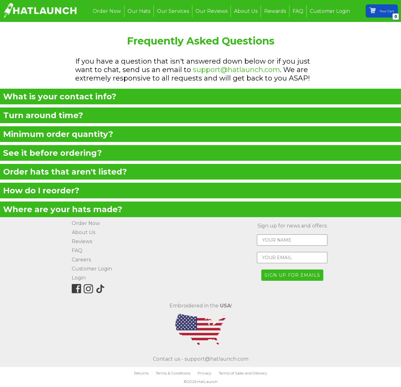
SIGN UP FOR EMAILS (292, 275)
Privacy (204, 373)
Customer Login (330, 11)
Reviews (82, 241)
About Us (246, 11)
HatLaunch (207, 381)
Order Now (107, 11)
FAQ (298, 11)
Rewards (275, 11)
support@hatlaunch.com (236, 69)
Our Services (173, 11)
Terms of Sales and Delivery (243, 373)
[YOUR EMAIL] (292, 257)
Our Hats (139, 11)
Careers (81, 260)
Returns (141, 373)
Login (79, 278)
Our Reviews (211, 11)
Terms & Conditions (173, 373)
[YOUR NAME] (292, 240)
